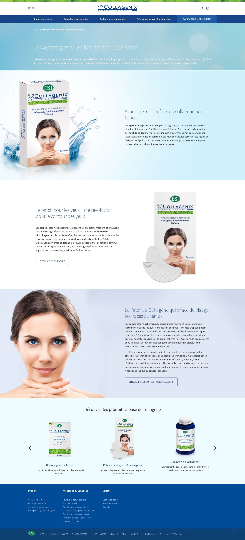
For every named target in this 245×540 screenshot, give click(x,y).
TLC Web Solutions (179, 534)
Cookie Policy (136, 534)
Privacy (125, 534)
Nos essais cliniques (71, 521)
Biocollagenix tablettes (76, 18)
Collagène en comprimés (112, 18)
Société (106, 490)
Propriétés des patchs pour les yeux (77, 517)
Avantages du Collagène (75, 490)
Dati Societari (150, 534)
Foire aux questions (110, 503)
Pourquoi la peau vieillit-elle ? (75, 499)
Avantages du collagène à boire (75, 507)
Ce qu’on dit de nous (110, 499)
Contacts (106, 507)
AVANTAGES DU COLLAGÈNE (197, 18)
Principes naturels (70, 503)
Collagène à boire (43, 18)
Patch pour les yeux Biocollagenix (154, 18)
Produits (33, 490)
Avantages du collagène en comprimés (78, 510)
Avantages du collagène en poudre (77, 514)
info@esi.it (114, 534)
